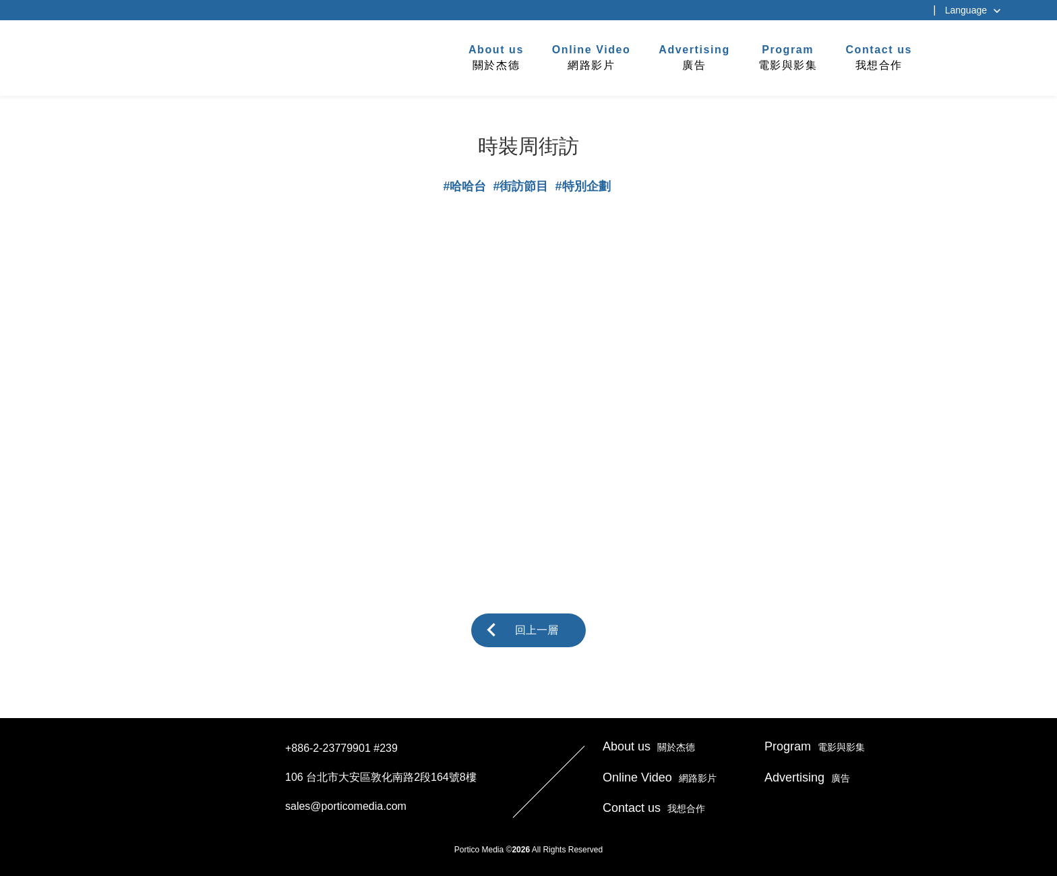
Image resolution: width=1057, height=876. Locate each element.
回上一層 (536, 630)
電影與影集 (788, 57)
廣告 (694, 57)
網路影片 (591, 57)
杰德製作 (179, 56)
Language (966, 10)
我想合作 (878, 57)
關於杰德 (496, 57)
